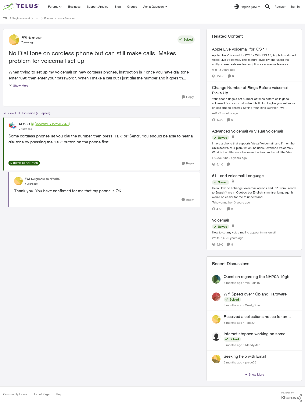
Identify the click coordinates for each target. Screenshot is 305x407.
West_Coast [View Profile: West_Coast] (253, 305)
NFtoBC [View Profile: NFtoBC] (24, 124)
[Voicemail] (254, 232)
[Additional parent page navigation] (37, 18)
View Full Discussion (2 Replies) (26, 113)
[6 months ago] (233, 282)
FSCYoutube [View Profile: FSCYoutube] (220, 158)
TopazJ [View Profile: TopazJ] (250, 322)
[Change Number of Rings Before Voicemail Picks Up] (254, 103)
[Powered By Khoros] (291, 397)
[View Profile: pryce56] (216, 359)
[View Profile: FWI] (14, 39)
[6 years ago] (234, 238)
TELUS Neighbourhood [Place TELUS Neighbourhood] (16, 18)
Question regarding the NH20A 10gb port (256, 276)
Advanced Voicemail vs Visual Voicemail (247, 131)
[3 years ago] (226, 69)
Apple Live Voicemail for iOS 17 (240, 49)
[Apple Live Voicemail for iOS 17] (254, 59)
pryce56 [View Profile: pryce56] (250, 362)
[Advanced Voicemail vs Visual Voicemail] (254, 147)
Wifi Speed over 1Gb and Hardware (255, 294)
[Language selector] (247, 6)
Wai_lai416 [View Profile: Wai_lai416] (252, 282)
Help (59, 394)
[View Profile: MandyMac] (216, 336)
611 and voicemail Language (238, 175)
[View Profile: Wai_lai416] (216, 279)
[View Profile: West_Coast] (216, 297)
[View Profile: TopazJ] (216, 319)
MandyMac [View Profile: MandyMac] (252, 345)
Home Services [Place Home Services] (66, 18)
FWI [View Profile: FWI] (24, 37)
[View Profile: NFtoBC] (12, 126)
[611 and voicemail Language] (254, 192)
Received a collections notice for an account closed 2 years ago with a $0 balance (257, 316)
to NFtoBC (53, 179)
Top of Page (42, 394)
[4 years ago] (238, 157)
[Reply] (188, 97)
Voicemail (220, 220)
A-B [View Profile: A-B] (214, 69)
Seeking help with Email (245, 356)
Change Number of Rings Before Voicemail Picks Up (250, 90)
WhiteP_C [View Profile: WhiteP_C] (218, 238)
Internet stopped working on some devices (254, 333)
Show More (19, 85)
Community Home (15, 394)
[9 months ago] (228, 113)
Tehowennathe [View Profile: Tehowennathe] (222, 202)
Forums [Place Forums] (48, 18)
